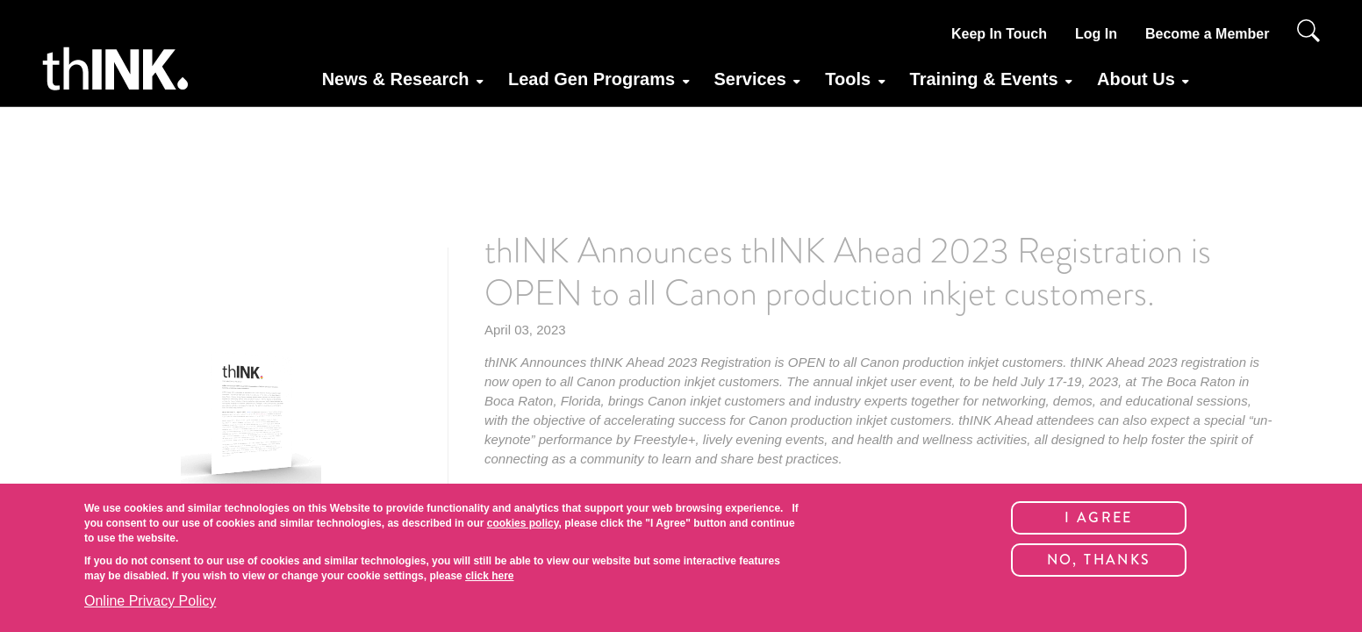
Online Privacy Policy (150, 600)
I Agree (1099, 517)
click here (489, 576)
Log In (1096, 33)
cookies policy (523, 523)
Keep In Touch (999, 33)
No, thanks (1099, 559)
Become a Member (1207, 33)
